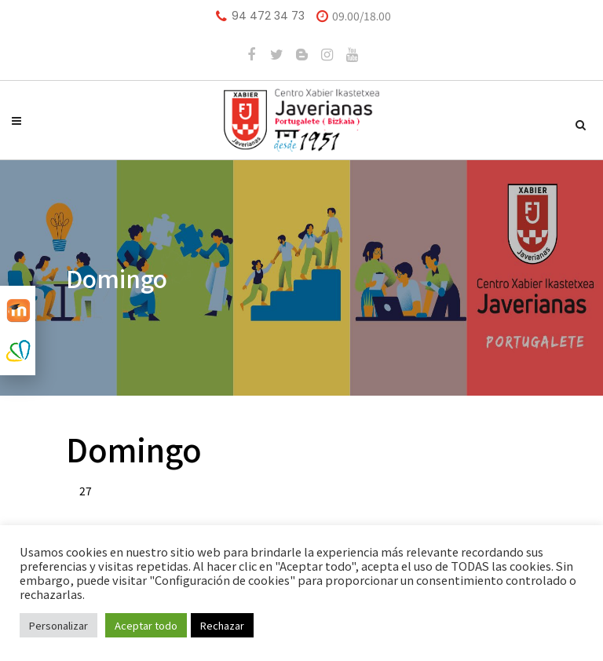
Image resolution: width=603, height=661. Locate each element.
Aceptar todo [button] (146, 625)
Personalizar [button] (58, 625)
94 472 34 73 (268, 16)
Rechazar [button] (222, 625)
